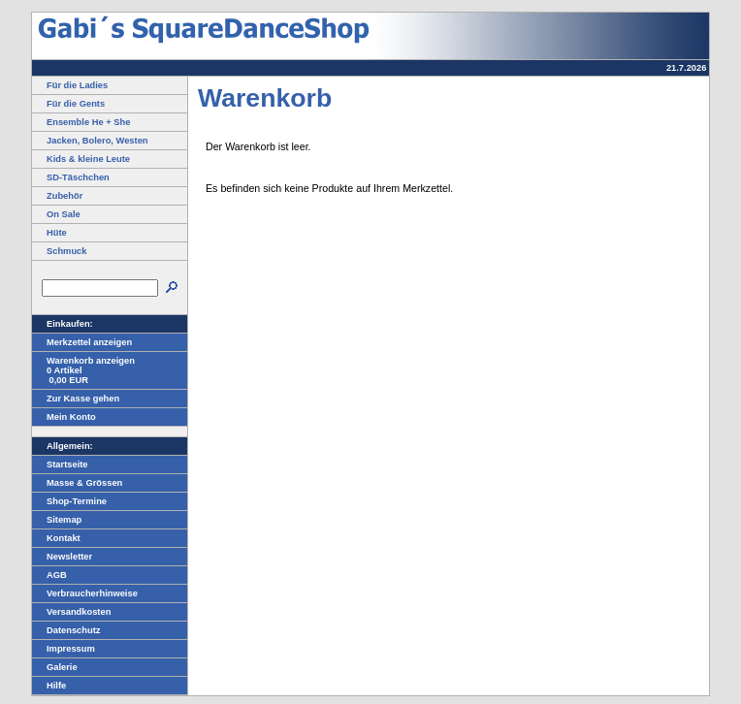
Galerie (55, 667)
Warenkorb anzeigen (83, 361)
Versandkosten (71, 612)
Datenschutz (66, 630)
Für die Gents (68, 104)
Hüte (49, 233)
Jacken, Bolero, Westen (90, 140)
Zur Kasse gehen (75, 398)
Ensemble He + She (81, 122)
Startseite (60, 464)
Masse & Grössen (77, 483)
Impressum (63, 649)
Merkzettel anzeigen (82, 342)
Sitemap (56, 520)
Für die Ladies (70, 85)
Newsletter (62, 556)
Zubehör (57, 196)
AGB (49, 575)
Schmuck (59, 251)
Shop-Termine (69, 501)
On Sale (56, 214)
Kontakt (56, 538)
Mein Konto (64, 417)
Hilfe (49, 685)
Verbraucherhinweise (85, 593)
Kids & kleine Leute (81, 159)
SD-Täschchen (71, 177)
